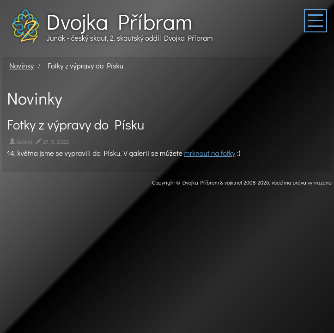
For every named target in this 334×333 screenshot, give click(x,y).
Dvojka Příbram (119, 21)
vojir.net (234, 182)
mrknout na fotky (210, 153)
